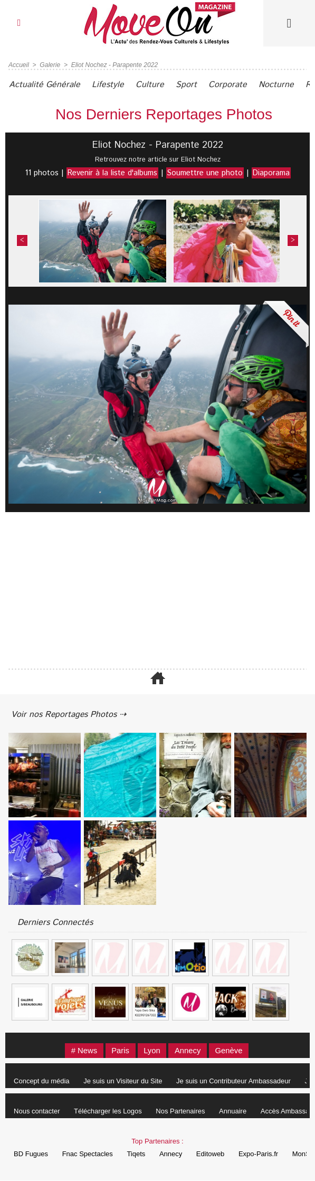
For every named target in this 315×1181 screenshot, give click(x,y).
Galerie (50, 65)
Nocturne (279, 85)
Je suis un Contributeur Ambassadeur (235, 1081)
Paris (120, 1050)
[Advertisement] (157, 591)
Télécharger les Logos (109, 1112)
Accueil (18, 65)
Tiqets (137, 1154)
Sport (188, 85)
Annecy (188, 1050)
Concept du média (42, 1081)
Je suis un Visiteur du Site (123, 1081)
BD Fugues (31, 1154)
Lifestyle (109, 85)
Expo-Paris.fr (261, 1154)
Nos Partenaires (181, 1112)
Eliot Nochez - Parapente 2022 (114, 65)
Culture (151, 85)
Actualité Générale (45, 85)
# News (82, 1050)
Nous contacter (37, 1112)
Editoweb (213, 1154)
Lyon (152, 1050)
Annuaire (235, 1112)
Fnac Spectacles (88, 1154)
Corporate (230, 85)
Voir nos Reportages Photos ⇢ (70, 714)
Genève (230, 1050)
